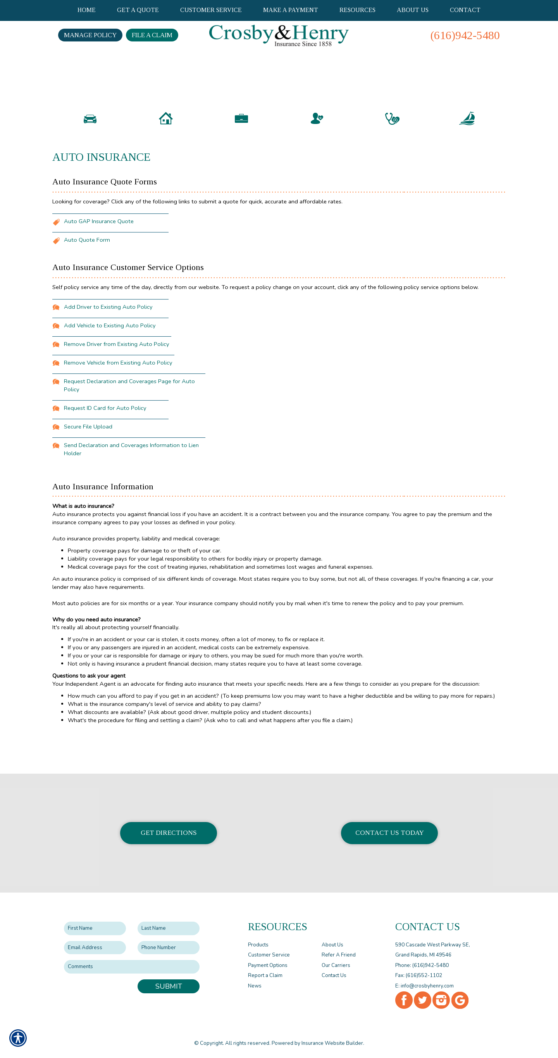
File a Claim (152, 35)
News (255, 985)
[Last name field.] (169, 928)
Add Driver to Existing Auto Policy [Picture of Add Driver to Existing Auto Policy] (108, 346)
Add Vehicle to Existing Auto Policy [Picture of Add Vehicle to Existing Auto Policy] (110, 365)
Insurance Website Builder (332, 1042)
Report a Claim (265, 975)
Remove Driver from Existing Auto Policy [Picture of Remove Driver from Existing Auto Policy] (116, 383)
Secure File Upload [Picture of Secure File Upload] (88, 466)
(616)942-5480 (465, 35)
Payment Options (268, 965)
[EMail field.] (95, 947)
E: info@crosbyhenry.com (424, 985)
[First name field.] (95, 928)
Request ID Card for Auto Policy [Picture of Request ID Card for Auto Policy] (105, 447)
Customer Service (269, 954)
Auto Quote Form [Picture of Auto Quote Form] (87, 279)
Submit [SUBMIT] (168, 986)
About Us (332, 944)
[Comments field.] (132, 967)
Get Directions (169, 832)
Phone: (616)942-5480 (422, 965)
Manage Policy (90, 35)
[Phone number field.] (169, 947)
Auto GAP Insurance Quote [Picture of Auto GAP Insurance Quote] (99, 261)
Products (258, 944)
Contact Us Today (389, 832)
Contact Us (334, 975)
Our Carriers (336, 965)
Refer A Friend (339, 954)
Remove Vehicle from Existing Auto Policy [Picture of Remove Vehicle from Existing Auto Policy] (118, 402)
